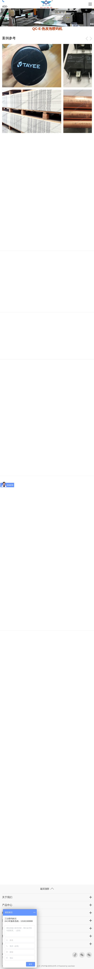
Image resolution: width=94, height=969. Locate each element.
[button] (91, 38)
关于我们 (7, 897)
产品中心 (7, 905)
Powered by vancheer (66, 966)
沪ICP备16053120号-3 (49, 966)
